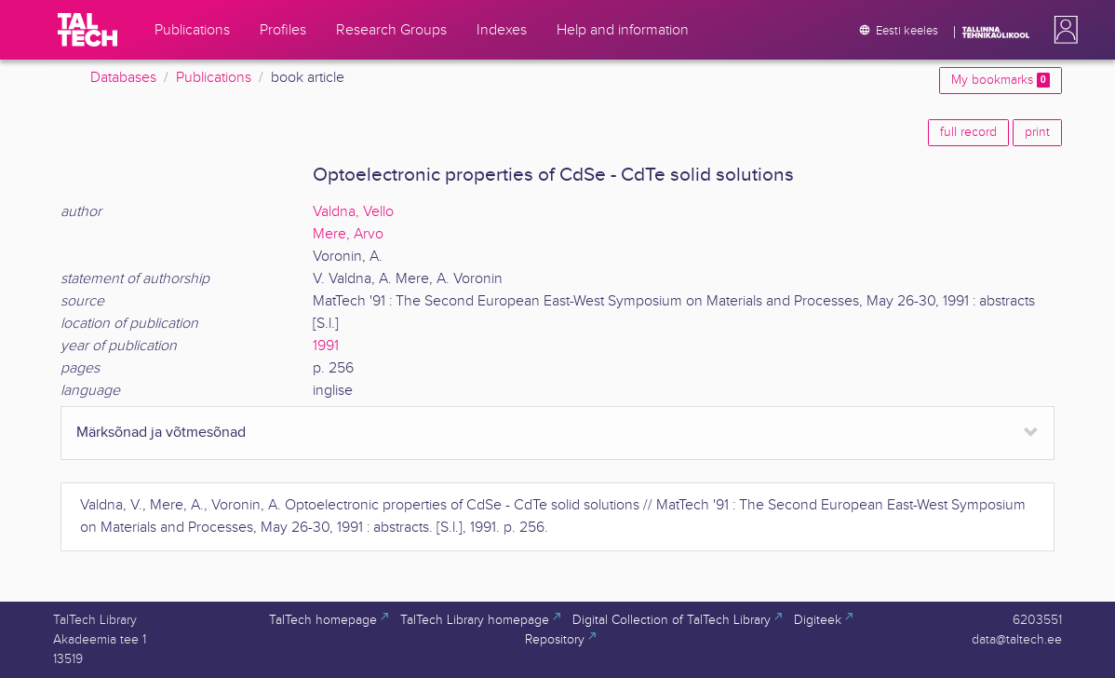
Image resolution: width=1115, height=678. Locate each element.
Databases (123, 78)
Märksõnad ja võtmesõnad (161, 432)
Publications (213, 78)
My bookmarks (1000, 80)
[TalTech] (87, 29)
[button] (1062, 30)
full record (968, 132)
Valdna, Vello (353, 212)
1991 (326, 346)
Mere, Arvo (348, 234)
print (1037, 132)
